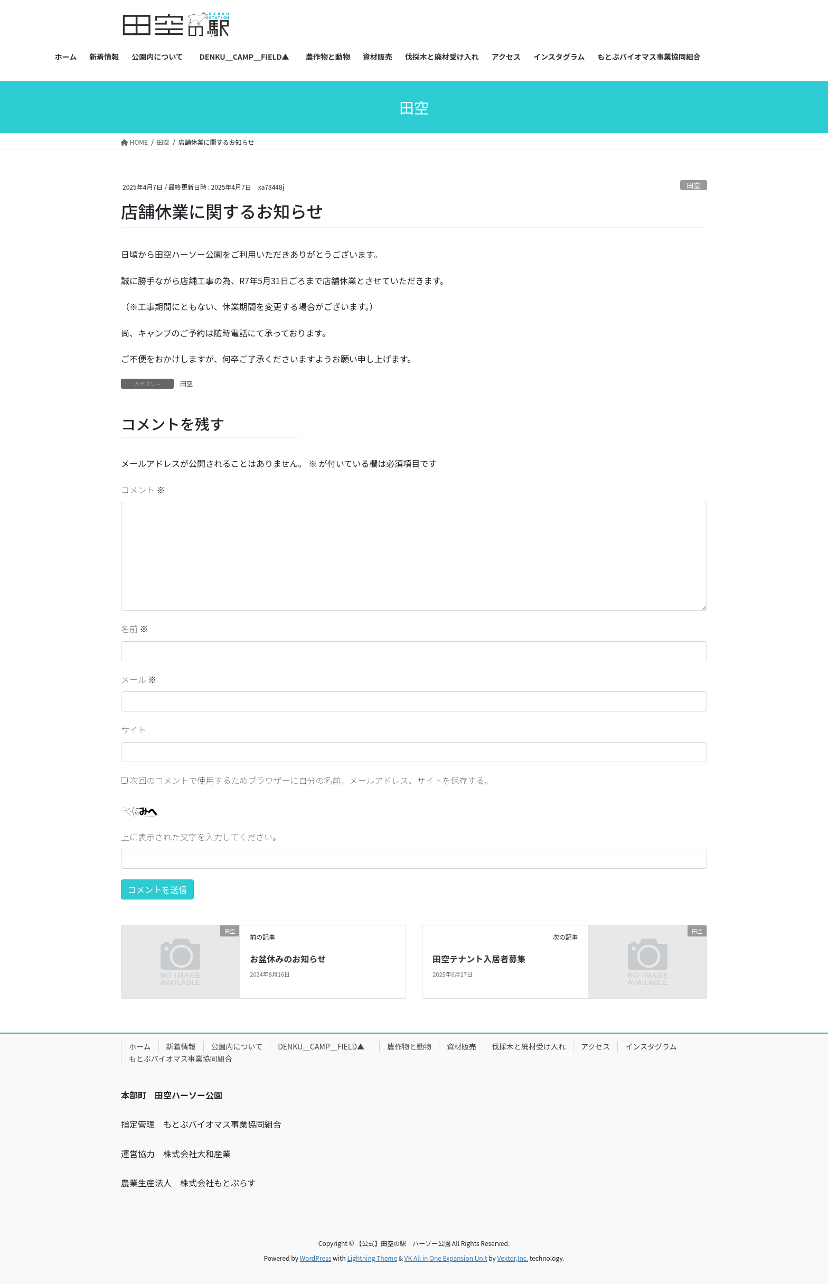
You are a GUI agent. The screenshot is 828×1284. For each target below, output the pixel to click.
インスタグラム (650, 1046)
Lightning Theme (372, 1257)
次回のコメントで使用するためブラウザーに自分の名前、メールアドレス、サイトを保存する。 (311, 780)
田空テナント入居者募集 (478, 958)
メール (139, 679)
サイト (133, 729)
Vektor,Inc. (512, 1257)
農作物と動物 (409, 1046)
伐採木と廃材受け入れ (529, 1046)
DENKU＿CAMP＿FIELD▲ (325, 1046)
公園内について (237, 1046)
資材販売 (461, 1046)
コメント (143, 489)
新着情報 (181, 1046)
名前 (134, 628)
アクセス (595, 1046)
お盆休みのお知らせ (288, 958)
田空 (694, 185)
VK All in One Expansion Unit (445, 1257)
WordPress (316, 1257)
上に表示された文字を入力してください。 (201, 836)
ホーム (140, 1046)
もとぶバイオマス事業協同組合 (180, 1058)
